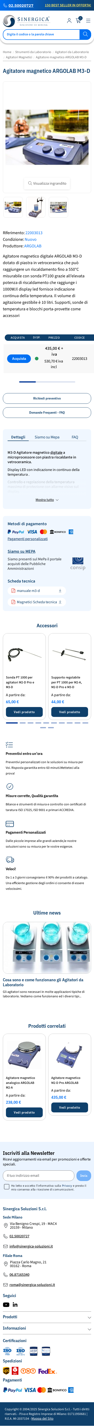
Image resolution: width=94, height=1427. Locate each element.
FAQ (75, 437)
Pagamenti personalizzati (28, 538)
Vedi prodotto (24, 712)
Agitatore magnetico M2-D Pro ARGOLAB (65, 1080)
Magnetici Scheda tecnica (34, 602)
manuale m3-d (25, 590)
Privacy (67, 1186)
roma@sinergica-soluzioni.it (32, 1284)
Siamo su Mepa (47, 437)
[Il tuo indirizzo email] (38, 1175)
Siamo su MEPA (21, 551)
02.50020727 (21, 5)
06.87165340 (19, 1274)
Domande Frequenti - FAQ (47, 412)
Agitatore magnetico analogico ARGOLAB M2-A (20, 1083)
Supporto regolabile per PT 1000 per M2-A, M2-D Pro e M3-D (66, 682)
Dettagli (18, 437)
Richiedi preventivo (47, 398)
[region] (47, 357)
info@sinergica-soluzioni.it (31, 1246)
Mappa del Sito (42, 1418)
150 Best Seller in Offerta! (68, 5)
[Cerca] (47, 34)
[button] (12, 723)
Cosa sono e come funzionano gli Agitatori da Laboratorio (43, 982)
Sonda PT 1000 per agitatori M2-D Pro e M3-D (20, 682)
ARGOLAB (33, 246)
